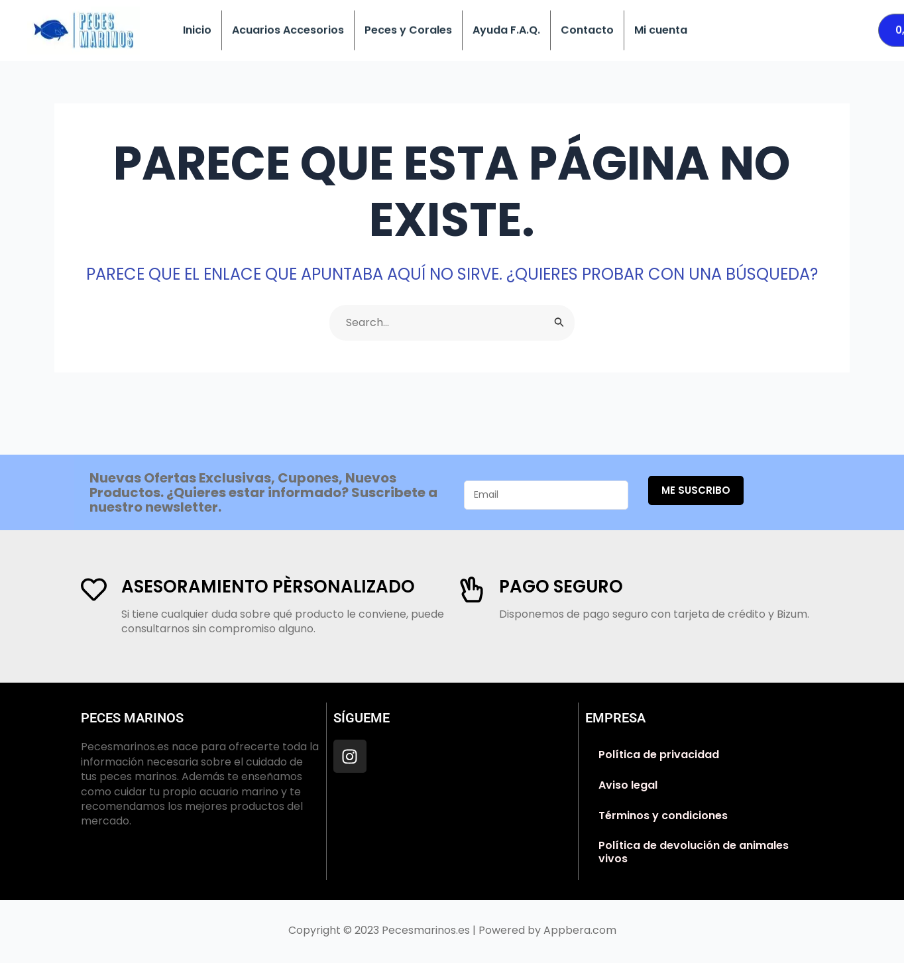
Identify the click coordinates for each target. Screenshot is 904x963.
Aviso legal (627, 785)
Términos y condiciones (663, 815)
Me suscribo (695, 490)
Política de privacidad (658, 754)
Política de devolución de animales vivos (693, 852)
